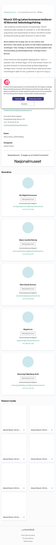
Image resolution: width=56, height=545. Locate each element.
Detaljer (24, 104)
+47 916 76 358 (28, 209)
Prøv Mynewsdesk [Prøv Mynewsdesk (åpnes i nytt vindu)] (28, 535)
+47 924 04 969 (28, 299)
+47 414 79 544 (28, 388)
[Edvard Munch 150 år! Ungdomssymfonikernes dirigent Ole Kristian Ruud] (14, 474)
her (49, 71)
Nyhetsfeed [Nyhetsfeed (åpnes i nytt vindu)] (28, 541)
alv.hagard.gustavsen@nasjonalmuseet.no (28, 206)
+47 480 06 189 (28, 343)
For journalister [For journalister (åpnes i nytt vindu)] (28, 538)
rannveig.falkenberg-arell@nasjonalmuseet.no (28, 385)
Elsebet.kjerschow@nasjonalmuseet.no (18, 110)
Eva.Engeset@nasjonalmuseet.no (16, 125)
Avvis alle (18, 99)
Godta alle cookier (35, 99)
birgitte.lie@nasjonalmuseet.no (28, 340)
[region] (28, 93)
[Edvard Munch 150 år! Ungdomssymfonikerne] (42, 474)
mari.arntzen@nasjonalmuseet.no (28, 296)
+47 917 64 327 (28, 254)
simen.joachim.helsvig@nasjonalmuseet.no (28, 251)
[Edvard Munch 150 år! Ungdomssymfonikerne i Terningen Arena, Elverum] (14, 503)
